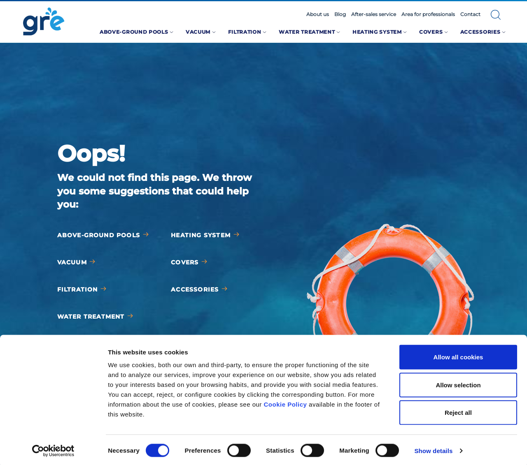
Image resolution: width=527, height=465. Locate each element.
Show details (433, 448)
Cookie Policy (285, 402)
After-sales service (373, 14)
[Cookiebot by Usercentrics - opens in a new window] (53, 449)
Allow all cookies (458, 355)
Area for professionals (428, 14)
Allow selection (458, 382)
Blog (340, 14)
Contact (470, 14)
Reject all (458, 410)
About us (317, 14)
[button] (496, 15)
